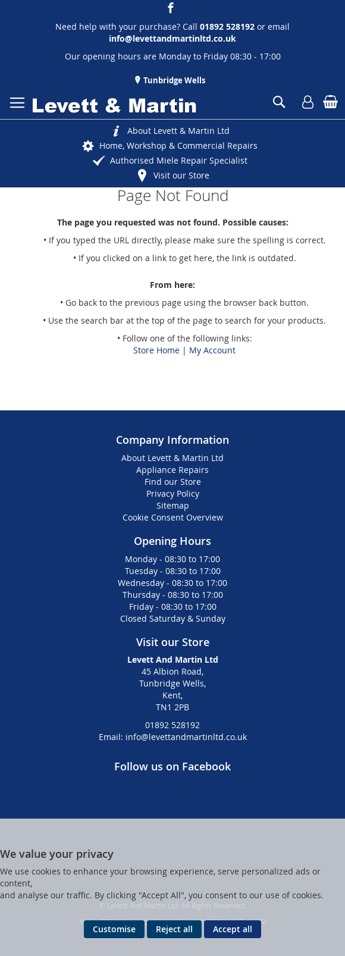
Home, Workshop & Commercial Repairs (178, 145)
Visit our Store (181, 175)
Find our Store (173, 481)
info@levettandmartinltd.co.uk (172, 38)
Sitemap (172, 505)
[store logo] (114, 105)
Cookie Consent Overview (173, 517)
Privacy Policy (172, 493)
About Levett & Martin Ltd (178, 130)
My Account (212, 350)
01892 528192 (172, 725)
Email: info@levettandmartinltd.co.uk (173, 736)
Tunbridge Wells (173, 80)
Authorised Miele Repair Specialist (178, 160)
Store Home (156, 350)
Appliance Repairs (172, 469)
